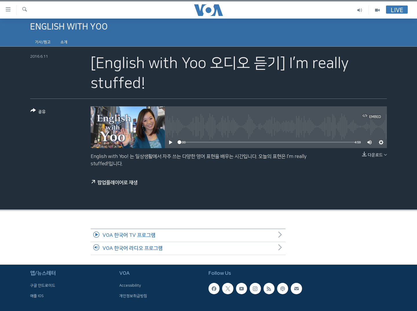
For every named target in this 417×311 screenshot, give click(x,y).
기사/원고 (43, 42)
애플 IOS (37, 296)
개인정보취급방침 (133, 296)
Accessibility (130, 285)
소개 (64, 42)
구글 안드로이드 (42, 285)
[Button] (38, 112)
